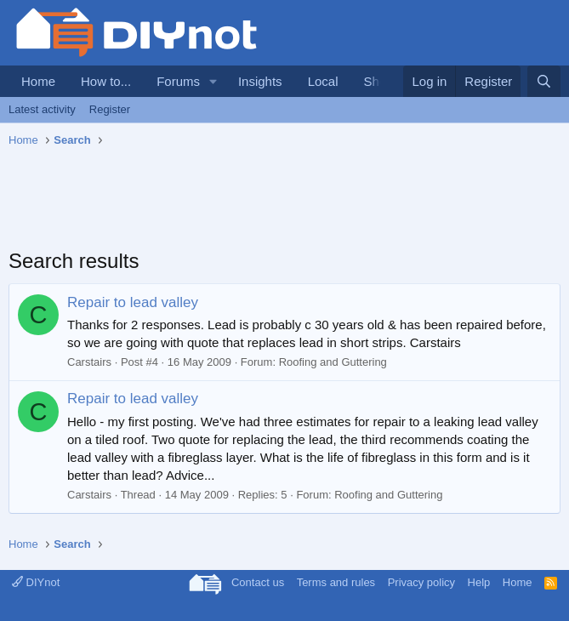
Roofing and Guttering (333, 362)
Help (479, 582)
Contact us (257, 582)
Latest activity (42, 109)
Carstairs (89, 362)
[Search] (543, 81)
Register (109, 109)
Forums (178, 81)
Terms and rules (336, 582)
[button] (213, 81)
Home (38, 81)
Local (323, 81)
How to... (106, 81)
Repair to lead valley (132, 302)
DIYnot (36, 582)
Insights (260, 81)
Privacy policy (421, 582)
